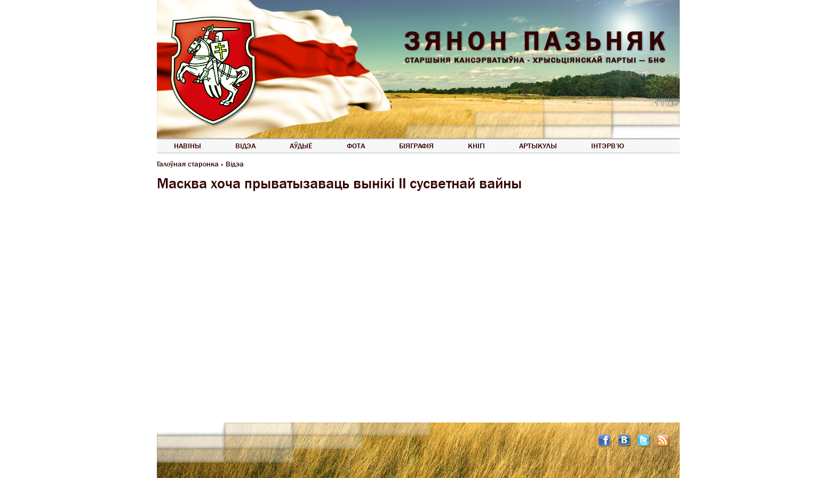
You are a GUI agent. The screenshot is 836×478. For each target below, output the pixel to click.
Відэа (245, 145)
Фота (356, 145)
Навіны (187, 145)
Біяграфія (416, 145)
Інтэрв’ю (607, 145)
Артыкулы (538, 145)
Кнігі (476, 145)
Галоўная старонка (188, 164)
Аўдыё (301, 145)
